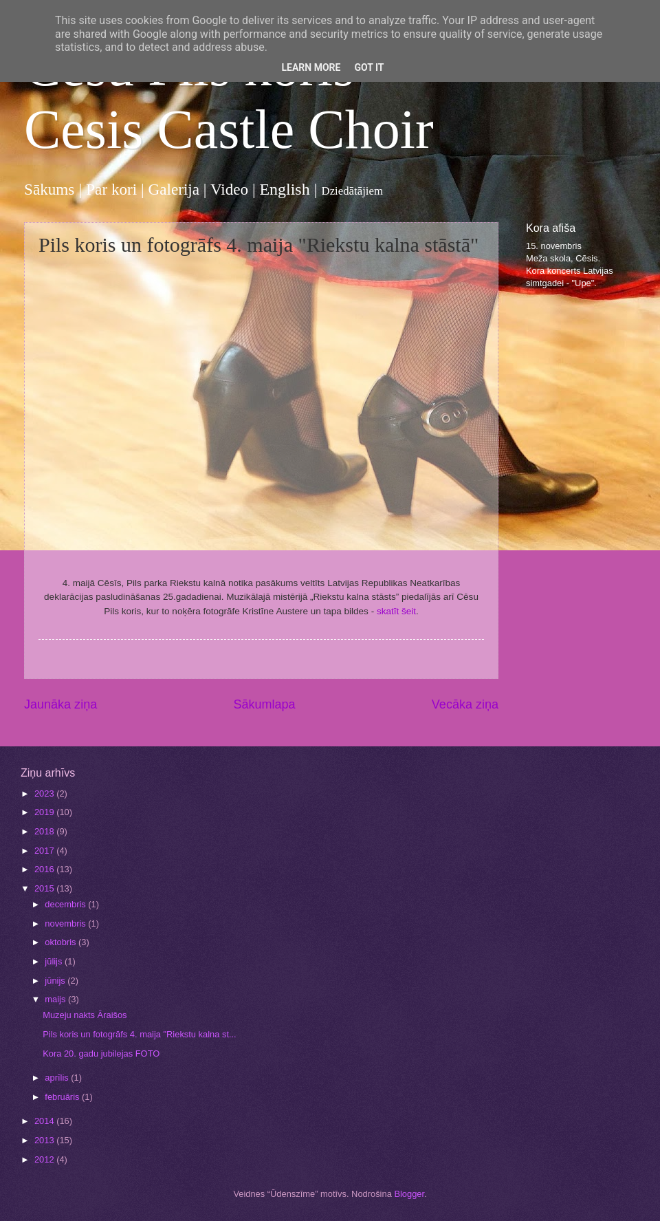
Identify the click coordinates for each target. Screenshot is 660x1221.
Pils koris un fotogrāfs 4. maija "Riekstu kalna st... (139, 1034)
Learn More (310, 67)
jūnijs (56, 980)
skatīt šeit (396, 611)
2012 (45, 1159)
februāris (63, 1097)
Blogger (409, 1194)
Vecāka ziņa (465, 704)
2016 (45, 869)
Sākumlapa (264, 704)
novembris (66, 923)
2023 (45, 793)
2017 (45, 850)
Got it (369, 67)
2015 (45, 888)
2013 (45, 1140)
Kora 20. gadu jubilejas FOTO (101, 1053)
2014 (45, 1121)
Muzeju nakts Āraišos (84, 1015)
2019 (45, 812)
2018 (45, 831)
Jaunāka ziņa (60, 704)
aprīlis (58, 1077)
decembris (66, 904)
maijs (56, 999)
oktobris (61, 942)
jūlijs (55, 961)
